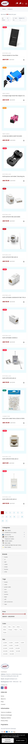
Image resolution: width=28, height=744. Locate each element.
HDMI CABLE (6, 543)
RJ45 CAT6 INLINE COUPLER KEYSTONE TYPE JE (14, 297)
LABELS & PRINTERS (8, 537)
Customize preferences (8, 740)
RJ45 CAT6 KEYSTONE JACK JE (10, 257)
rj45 (5, 599)
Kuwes (6, 557)
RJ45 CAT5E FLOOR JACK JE (9, 499)
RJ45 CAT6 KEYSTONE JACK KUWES (11, 217)
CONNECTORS (6, 416)
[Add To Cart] (23, 59)
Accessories (6, 534)
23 (22, 516)
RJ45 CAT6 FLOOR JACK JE (9, 378)
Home (4, 9)
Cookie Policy (15, 736)
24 (2, 521)
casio (5, 584)
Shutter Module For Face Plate (10, 55)
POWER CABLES (7, 541)
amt (5, 589)
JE (4, 559)
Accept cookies (20, 740)
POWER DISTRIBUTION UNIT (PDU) (11, 545)
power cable (7, 587)
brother (6, 594)
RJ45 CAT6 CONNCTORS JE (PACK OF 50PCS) (14, 418)
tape (5, 604)
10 (14, 516)
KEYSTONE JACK (6, 53)
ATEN (5, 572)
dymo (5, 592)
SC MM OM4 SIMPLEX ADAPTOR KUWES (12, 136)
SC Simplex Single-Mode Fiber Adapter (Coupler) (15, 95)
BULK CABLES (6, 530)
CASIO (6, 564)
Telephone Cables (8, 539)
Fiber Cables (5, 93)
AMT (5, 562)
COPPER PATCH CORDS (9, 532)
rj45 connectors (8, 602)
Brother (6, 569)
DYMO (6, 567)
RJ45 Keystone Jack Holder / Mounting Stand (14, 176)
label (5, 597)
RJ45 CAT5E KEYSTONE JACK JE (10, 459)
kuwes (6, 582)
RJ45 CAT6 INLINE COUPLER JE (9, 338)
